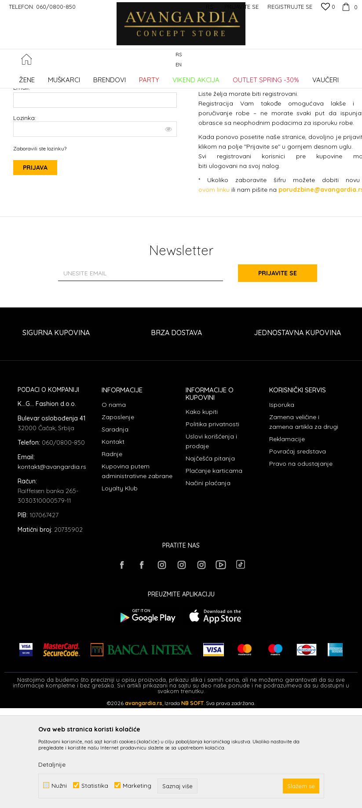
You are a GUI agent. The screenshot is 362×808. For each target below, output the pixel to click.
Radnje (112, 525)
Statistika (94, 785)
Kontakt (113, 513)
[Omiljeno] (328, 7)
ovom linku (214, 261)
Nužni (59, 785)
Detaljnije (52, 764)
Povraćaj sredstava (297, 522)
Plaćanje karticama (214, 542)
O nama (114, 476)
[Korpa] (349, 6)
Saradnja (115, 501)
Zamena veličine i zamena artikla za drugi (303, 493)
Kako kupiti (202, 483)
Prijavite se (277, 344)
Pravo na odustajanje (301, 535)
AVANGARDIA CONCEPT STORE (41, 76)
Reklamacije (287, 510)
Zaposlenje (118, 488)
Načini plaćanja (208, 554)
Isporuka (281, 476)
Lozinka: (95, 189)
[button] (353, 60)
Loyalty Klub (120, 559)
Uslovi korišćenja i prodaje (211, 512)
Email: (21, 158)
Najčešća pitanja (210, 530)
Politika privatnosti (212, 495)
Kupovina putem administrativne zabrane (137, 542)
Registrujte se (289, 6)
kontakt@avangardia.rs (52, 538)
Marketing (137, 785)
